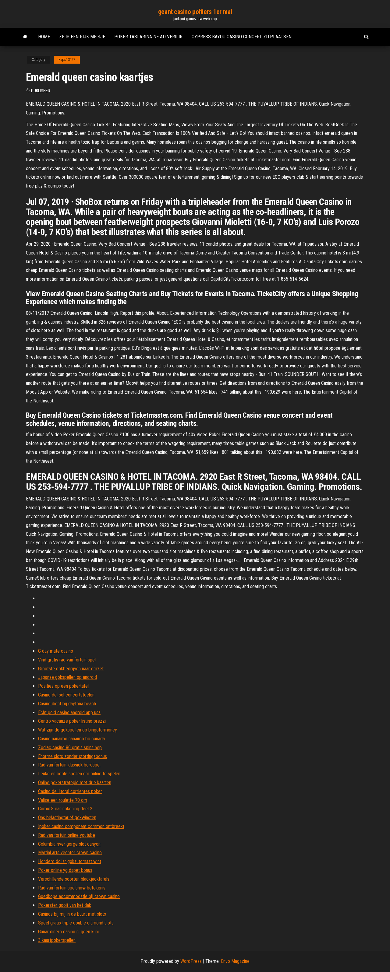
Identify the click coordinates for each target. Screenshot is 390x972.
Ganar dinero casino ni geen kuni (68, 932)
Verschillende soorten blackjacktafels (73, 879)
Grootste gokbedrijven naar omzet (71, 669)
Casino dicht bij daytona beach (67, 704)
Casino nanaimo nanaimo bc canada (71, 739)
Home (44, 37)
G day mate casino (55, 651)
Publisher (40, 90)
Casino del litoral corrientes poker (70, 791)
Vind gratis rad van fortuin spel (67, 660)
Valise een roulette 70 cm (62, 800)
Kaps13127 (66, 60)
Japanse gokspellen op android (67, 677)
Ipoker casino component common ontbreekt (81, 826)
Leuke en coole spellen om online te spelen (79, 774)
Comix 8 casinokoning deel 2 (65, 809)
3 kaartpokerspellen (57, 940)
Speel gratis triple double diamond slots (76, 923)
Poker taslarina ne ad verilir (148, 37)
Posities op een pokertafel (63, 686)
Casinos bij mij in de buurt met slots (72, 914)
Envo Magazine (235, 961)
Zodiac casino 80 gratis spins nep (70, 747)
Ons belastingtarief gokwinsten (67, 817)
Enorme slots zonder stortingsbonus (72, 756)
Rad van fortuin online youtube (66, 835)
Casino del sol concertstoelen (66, 695)
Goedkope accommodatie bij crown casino (79, 896)
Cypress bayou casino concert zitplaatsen (242, 37)
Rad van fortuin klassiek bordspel (69, 765)
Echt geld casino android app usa (69, 712)
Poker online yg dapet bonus (65, 870)
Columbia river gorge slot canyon (69, 844)
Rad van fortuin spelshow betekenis (71, 888)
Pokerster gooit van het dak (64, 905)
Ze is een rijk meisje (82, 37)
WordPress (191, 961)
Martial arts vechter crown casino (70, 852)
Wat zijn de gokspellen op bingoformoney (77, 730)
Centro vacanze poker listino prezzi (72, 721)
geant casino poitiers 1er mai (195, 12)
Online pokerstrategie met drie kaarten (74, 782)
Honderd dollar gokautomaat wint (69, 861)
